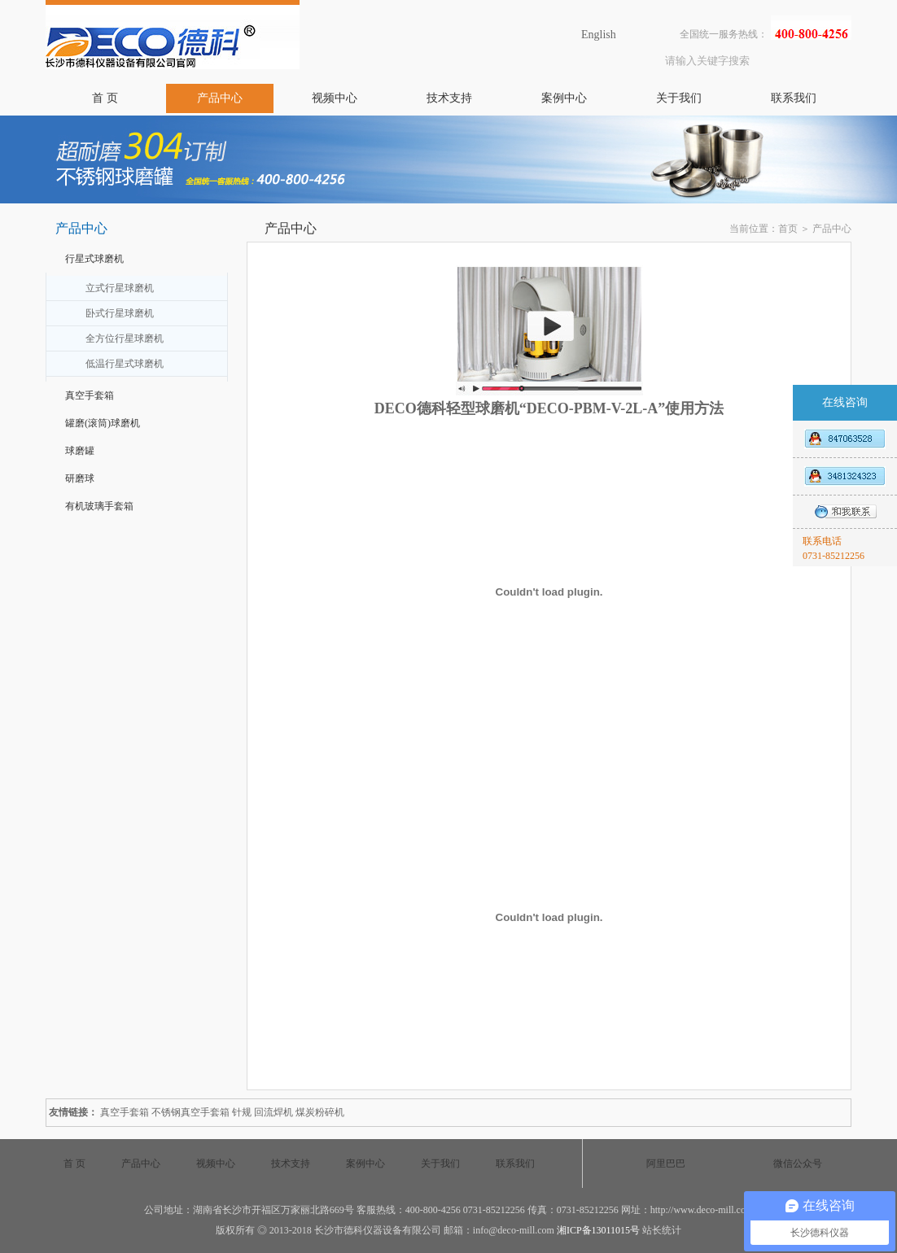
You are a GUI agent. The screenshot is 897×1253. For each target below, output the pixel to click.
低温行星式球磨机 (124, 363)
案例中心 (564, 98)
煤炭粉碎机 (319, 1112)
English (598, 34)
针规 (242, 1112)
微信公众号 (797, 1163)
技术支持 (449, 98)
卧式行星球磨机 (119, 313)
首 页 (105, 98)
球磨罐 (79, 450)
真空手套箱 (89, 395)
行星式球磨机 (94, 258)
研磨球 (79, 478)
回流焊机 (273, 1112)
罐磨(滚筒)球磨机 (102, 423)
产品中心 (220, 98)
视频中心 (334, 98)
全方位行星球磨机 (124, 338)
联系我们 (793, 98)
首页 (788, 228)
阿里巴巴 (665, 1163)
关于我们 (679, 98)
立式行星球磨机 (119, 288)
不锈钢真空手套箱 (190, 1112)
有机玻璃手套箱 (99, 506)
